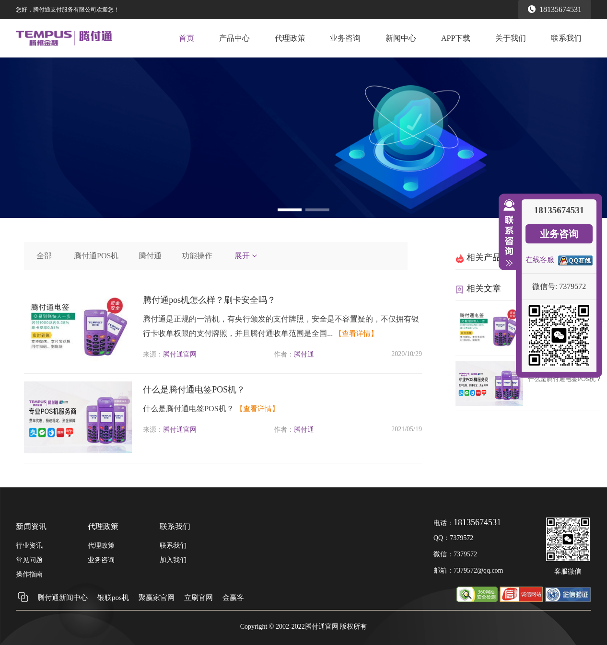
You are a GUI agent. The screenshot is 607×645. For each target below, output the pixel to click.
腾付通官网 (180, 354)
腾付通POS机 (96, 256)
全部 (44, 256)
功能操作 (197, 256)
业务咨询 (345, 38)
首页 (186, 38)
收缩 (507, 233)
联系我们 (566, 38)
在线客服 (539, 260)
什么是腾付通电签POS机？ (194, 389)
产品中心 (234, 38)
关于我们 (510, 38)
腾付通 (150, 256)
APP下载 (455, 38)
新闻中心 (400, 38)
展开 (246, 256)
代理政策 (290, 38)
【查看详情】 (356, 333)
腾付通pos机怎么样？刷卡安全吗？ (209, 300)
